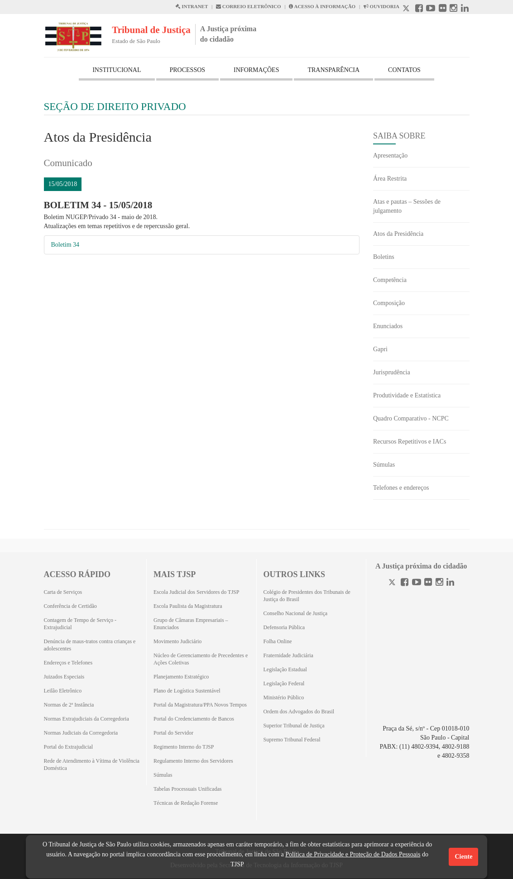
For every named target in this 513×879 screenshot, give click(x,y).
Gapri (380, 349)
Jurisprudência (391, 372)
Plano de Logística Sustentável (187, 691)
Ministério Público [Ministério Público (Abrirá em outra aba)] (284, 697)
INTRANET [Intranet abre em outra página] (191, 6)
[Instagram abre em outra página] (453, 9)
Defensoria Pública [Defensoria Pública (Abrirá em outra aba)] (284, 627)
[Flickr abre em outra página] (442, 9)
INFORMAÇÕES (256, 70)
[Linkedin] (450, 583)
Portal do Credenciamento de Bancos (193, 719)
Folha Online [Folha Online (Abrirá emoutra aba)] (278, 641)
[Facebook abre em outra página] (419, 9)
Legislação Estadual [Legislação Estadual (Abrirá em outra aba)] (285, 669)
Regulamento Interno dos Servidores (193, 761)
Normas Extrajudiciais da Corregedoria (86, 719)
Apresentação (390, 155)
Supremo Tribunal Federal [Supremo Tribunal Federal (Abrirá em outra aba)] (292, 739)
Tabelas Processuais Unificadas (187, 789)
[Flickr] (428, 583)
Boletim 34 (65, 244)
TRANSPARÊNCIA (333, 70)
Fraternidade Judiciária (288, 655)
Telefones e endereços (401, 487)
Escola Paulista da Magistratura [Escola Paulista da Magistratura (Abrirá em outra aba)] (187, 606)
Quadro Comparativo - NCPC (411, 418)
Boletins (383, 256)
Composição (389, 303)
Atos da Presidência (398, 233)
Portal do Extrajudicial (68, 747)
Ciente (463, 856)
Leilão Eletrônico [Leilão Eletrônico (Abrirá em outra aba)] (63, 691)
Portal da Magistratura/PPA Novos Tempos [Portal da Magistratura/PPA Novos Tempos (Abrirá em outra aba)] (200, 705)
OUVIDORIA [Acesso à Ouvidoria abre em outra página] (381, 6)
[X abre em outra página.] (407, 9)
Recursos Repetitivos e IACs (409, 441)
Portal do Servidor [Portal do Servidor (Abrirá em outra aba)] (173, 733)
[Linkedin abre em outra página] (465, 9)
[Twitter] (393, 583)
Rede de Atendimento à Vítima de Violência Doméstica (91, 764)
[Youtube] (416, 583)
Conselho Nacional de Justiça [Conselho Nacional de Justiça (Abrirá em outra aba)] (296, 613)
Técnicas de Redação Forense (185, 803)
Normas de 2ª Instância (69, 705)
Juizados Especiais (64, 677)
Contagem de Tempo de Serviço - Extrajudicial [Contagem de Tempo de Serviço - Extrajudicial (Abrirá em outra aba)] (80, 624)
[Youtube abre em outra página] (430, 9)
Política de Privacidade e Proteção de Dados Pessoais (352, 854)
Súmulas (384, 464)
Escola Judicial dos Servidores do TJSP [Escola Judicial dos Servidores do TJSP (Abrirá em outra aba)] (196, 592)
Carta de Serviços (63, 592)
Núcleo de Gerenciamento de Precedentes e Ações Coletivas (200, 659)
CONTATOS (404, 70)
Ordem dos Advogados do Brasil (299, 711)
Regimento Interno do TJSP (183, 747)
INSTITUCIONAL (116, 70)
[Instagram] (439, 583)
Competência (390, 280)
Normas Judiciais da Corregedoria (81, 733)
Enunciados (388, 326)
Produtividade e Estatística (407, 395)
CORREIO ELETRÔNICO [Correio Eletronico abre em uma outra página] (248, 6)
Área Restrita (390, 178)
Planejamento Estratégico (181, 677)
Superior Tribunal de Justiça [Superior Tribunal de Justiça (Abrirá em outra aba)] (294, 725)
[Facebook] (404, 583)
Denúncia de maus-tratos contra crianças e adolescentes (90, 645)
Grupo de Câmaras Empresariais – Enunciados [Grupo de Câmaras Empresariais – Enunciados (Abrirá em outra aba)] (190, 624)
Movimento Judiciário (177, 641)
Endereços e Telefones (68, 662)
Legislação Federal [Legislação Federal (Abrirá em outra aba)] (284, 683)
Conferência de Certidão (70, 606)
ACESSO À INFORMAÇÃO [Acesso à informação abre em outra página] (322, 6)
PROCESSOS (188, 70)
